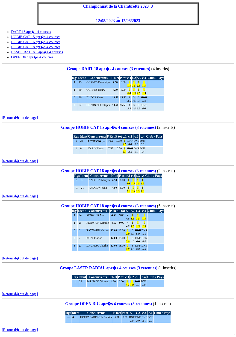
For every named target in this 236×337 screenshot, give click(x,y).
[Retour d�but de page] (20, 118)
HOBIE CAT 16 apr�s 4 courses (35, 42)
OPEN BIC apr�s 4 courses (32, 57)
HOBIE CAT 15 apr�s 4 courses (35, 37)
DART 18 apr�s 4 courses (31, 32)
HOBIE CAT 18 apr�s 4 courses (35, 47)
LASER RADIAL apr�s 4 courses (37, 52)
